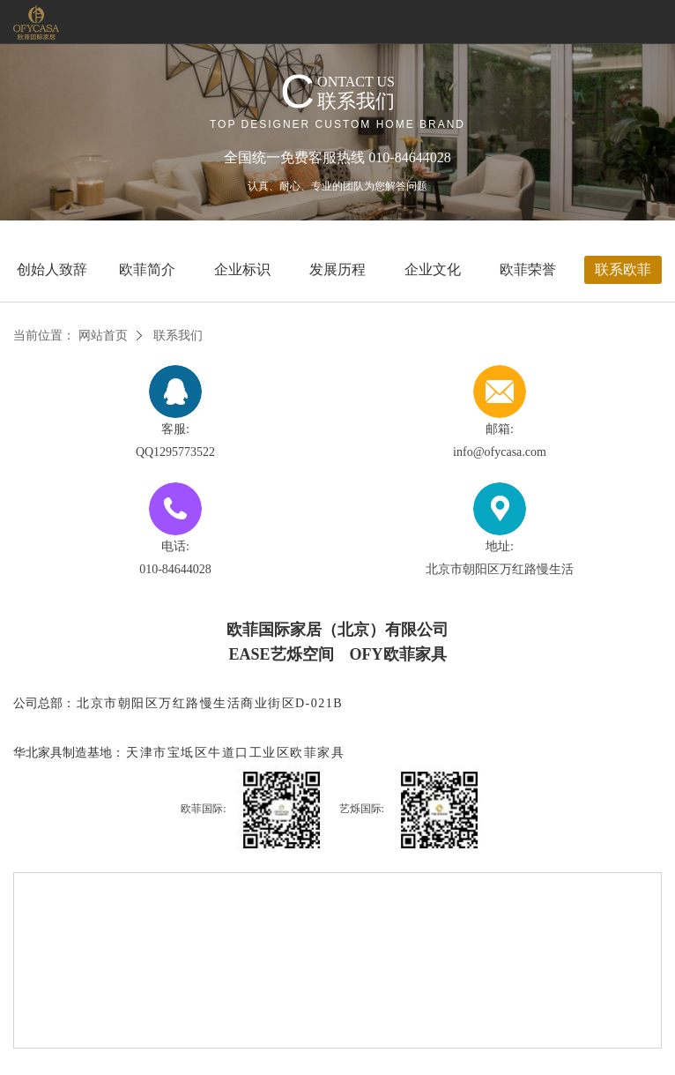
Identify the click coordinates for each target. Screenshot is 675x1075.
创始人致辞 (52, 269)
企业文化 (432, 269)
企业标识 (242, 269)
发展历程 (337, 269)
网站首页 (103, 335)
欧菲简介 (147, 269)
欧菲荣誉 (528, 269)
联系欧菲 (623, 269)
